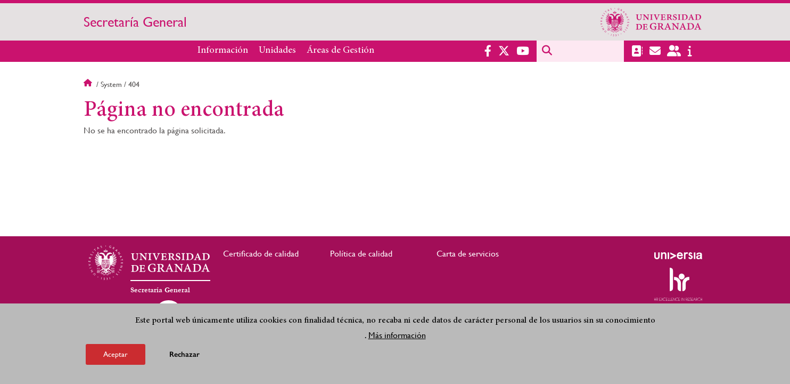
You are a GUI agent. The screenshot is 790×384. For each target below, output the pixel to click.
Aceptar (115, 354)
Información (223, 50)
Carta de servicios (468, 254)
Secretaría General (135, 22)
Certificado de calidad (261, 254)
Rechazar (184, 354)
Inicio (89, 84)
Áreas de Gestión (340, 50)
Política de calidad (361, 254)
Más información (397, 335)
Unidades (277, 50)
